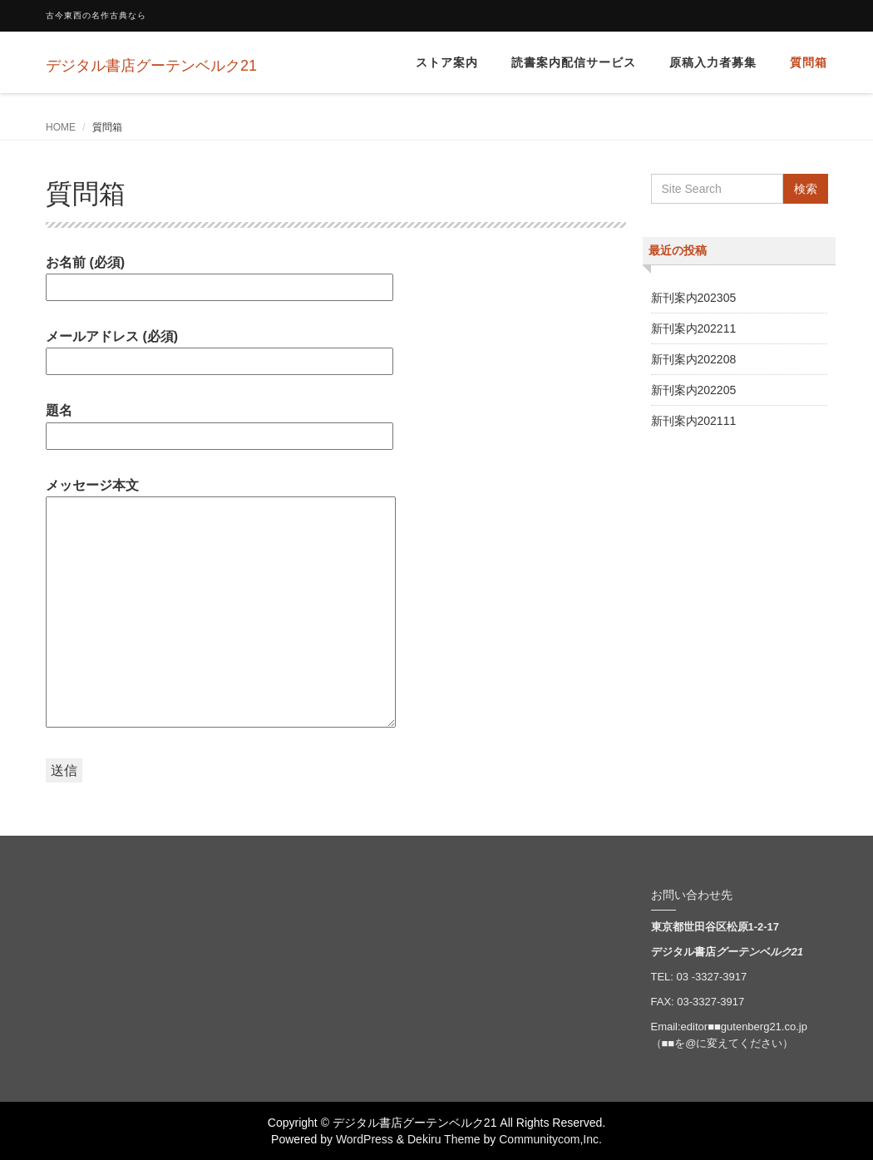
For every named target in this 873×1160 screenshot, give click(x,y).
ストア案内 (447, 62)
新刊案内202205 (694, 390)
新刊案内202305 (694, 297)
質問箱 (808, 62)
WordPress (364, 1139)
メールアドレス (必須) (219, 348)
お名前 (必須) (219, 274)
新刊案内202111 (694, 420)
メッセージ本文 (221, 604)
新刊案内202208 (694, 359)
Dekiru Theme (444, 1139)
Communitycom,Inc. (550, 1139)
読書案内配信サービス (573, 62)
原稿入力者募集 (713, 62)
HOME (61, 127)
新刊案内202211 (694, 328)
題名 (219, 422)
